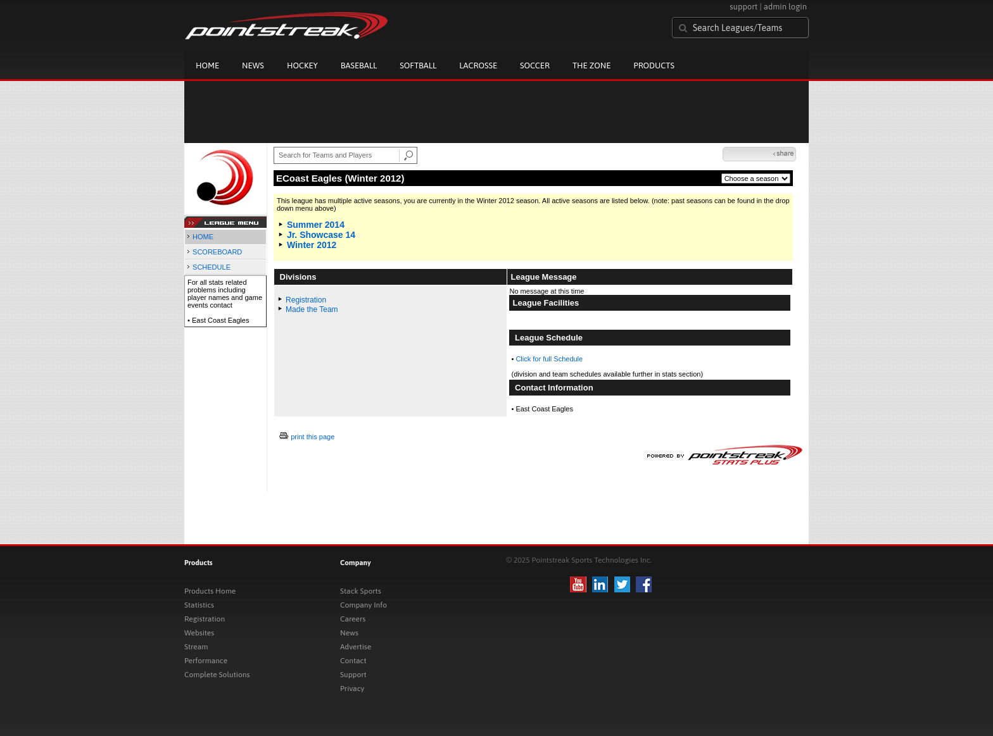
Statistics (199, 605)
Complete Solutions (217, 674)
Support (353, 674)
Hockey (302, 65)
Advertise (355, 646)
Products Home (210, 591)
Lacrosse (478, 65)
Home (207, 65)
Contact (353, 660)
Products (653, 65)
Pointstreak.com (286, 26)
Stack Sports (360, 591)
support (743, 6)
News (253, 65)
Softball (418, 65)
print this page (312, 436)
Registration (306, 300)
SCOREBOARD (217, 252)
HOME (203, 236)
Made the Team (312, 309)
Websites (199, 632)
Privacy (352, 688)
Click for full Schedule (549, 359)
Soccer (535, 65)
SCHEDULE (212, 267)
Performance (205, 660)
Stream (196, 646)
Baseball (359, 65)
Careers (352, 618)
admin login (785, 6)
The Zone (591, 65)
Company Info (363, 605)
